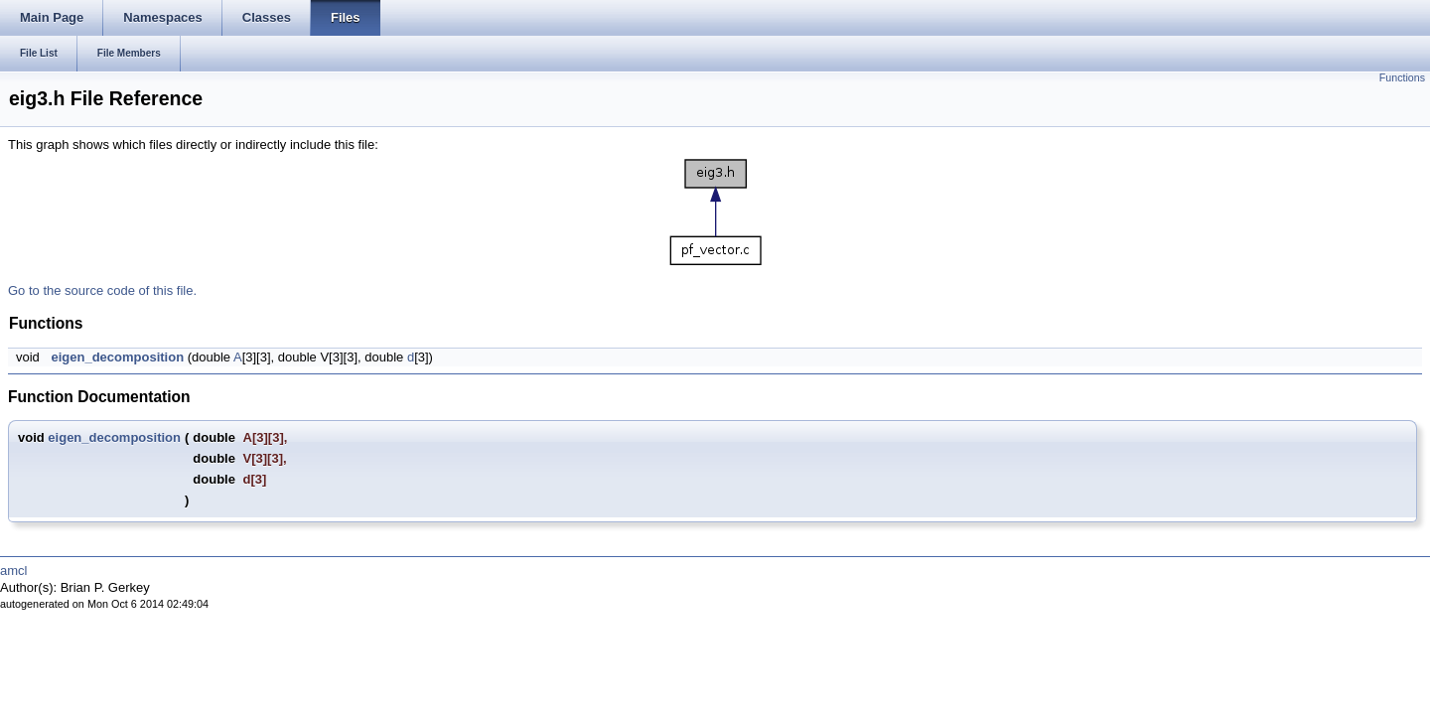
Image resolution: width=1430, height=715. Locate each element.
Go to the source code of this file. (102, 290)
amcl (13, 570)
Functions (1402, 77)
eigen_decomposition (117, 357)
